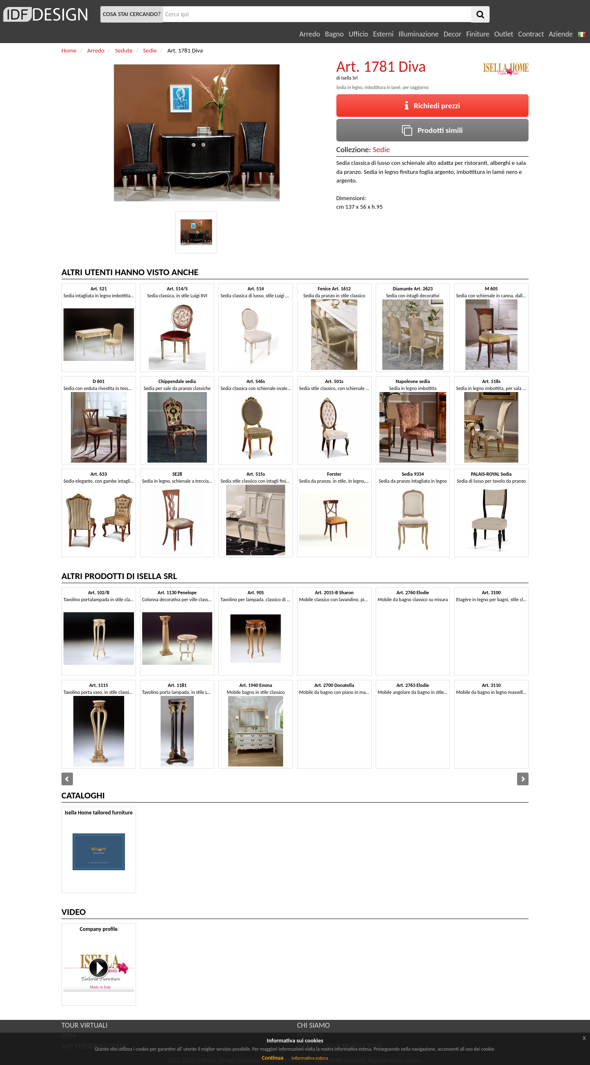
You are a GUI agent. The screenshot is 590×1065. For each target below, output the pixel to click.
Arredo (310, 34)
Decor (452, 34)
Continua (272, 1057)
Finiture (477, 34)
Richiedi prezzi (432, 105)
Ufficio (358, 34)
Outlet (503, 34)
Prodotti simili (432, 130)
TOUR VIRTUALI (84, 1025)
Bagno (334, 34)
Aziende (560, 34)
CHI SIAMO (313, 1025)
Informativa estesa (309, 1058)
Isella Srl (349, 78)
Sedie (381, 149)
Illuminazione (419, 34)
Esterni (383, 34)
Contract (531, 34)
